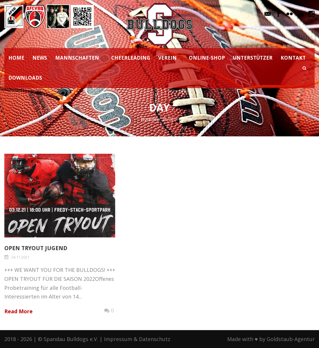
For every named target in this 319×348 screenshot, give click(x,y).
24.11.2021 (20, 257)
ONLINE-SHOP (207, 57)
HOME (16, 57)
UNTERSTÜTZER (253, 57)
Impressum (118, 339)
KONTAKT (293, 57)
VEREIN (167, 57)
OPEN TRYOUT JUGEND (35, 248)
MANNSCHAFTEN (77, 57)
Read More (18, 311)
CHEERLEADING (130, 57)
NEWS (39, 57)
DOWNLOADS (25, 77)
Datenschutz (154, 339)
